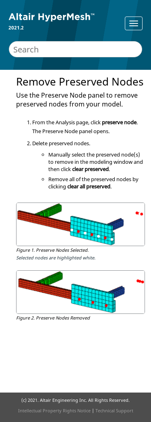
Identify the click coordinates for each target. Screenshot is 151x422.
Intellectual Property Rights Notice (54, 410)
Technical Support (114, 410)
